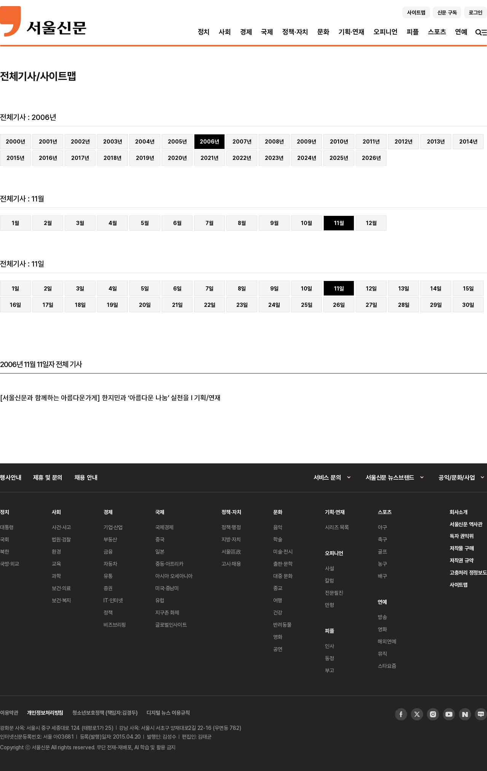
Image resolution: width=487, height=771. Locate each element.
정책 (108, 612)
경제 (246, 32)
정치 (204, 32)
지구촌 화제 (167, 612)
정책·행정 (230, 527)
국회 (4, 539)
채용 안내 (86, 477)
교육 (56, 563)
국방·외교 (9, 563)
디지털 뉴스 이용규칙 (167, 712)
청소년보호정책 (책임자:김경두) (104, 712)
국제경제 (164, 527)
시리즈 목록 (337, 527)
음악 (277, 527)
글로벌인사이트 (171, 624)
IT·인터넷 (113, 600)
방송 (382, 617)
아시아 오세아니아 (174, 575)
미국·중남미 (167, 588)
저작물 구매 (462, 548)
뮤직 (382, 653)
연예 (461, 32)
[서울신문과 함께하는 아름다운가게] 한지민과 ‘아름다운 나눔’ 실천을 (94, 397)
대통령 (7, 527)
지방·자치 (230, 539)
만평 (329, 604)
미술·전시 (282, 551)
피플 (413, 32)
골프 (382, 551)
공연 (277, 649)
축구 (382, 539)
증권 (108, 588)
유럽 (159, 600)
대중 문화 (283, 575)
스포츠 (437, 32)
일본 (159, 551)
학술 (277, 539)
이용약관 (9, 712)
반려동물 (282, 624)
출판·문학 (282, 563)
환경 (56, 551)
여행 (277, 600)
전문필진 (334, 592)
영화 (277, 636)
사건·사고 (61, 527)
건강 (277, 612)
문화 (323, 32)
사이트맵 (459, 584)
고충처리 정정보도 (468, 572)
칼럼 (329, 580)
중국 (159, 539)
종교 (277, 588)
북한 (4, 551)
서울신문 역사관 (466, 524)
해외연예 (387, 641)
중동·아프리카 (169, 563)
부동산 (110, 539)
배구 (382, 575)
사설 (329, 568)
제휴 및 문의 (47, 477)
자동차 (110, 563)
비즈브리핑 (114, 624)
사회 (225, 32)
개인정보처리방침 (45, 712)
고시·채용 (230, 563)
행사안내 (10, 477)
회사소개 (459, 512)
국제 (267, 32)
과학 (56, 575)
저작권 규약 (462, 560)
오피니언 (386, 32)
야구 (382, 527)
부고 (329, 670)
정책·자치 (295, 32)
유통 (108, 575)
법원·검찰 (61, 539)
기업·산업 (113, 527)
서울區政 (231, 551)
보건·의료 (61, 588)
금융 (108, 551)
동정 (329, 658)
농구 (382, 563)
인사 (329, 646)
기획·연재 (351, 32)
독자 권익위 (462, 536)
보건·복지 (61, 600)
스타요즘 (387, 665)
